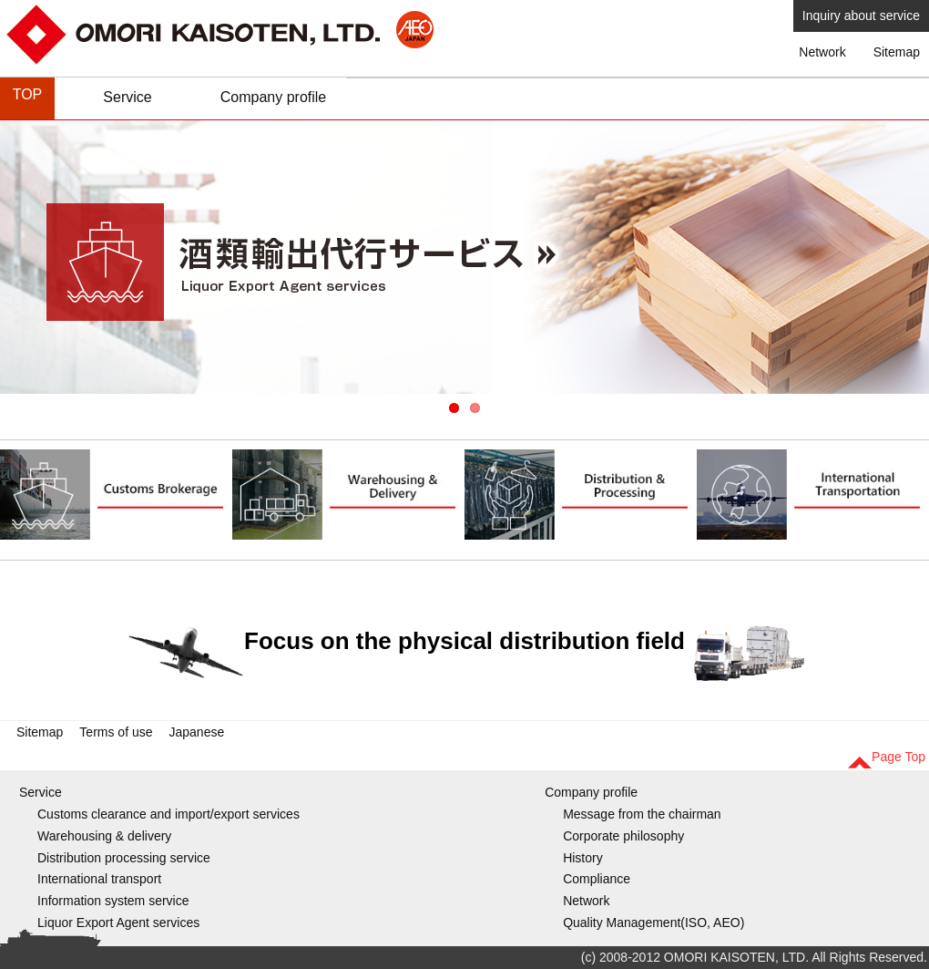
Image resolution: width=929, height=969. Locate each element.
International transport (99, 878)
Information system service (113, 900)
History (583, 857)
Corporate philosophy (623, 836)
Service (127, 97)
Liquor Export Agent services (118, 922)
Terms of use (115, 732)
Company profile (273, 97)
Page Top (898, 756)
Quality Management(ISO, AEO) (653, 922)
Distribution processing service (123, 857)
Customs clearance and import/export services (168, 814)
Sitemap (896, 52)
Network (822, 52)
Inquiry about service (861, 15)
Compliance (596, 878)
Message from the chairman (642, 814)
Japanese (197, 732)
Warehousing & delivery (104, 836)
